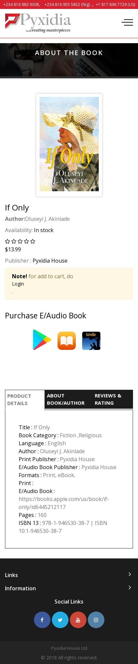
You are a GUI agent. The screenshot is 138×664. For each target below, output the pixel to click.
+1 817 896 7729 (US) (115, 4)
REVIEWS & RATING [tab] (108, 399)
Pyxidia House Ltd (69, 648)
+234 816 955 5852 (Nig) (67, 4)
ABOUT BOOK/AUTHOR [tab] (65, 399)
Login (18, 284)
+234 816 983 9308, (21, 4)
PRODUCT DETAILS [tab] (19, 399)
